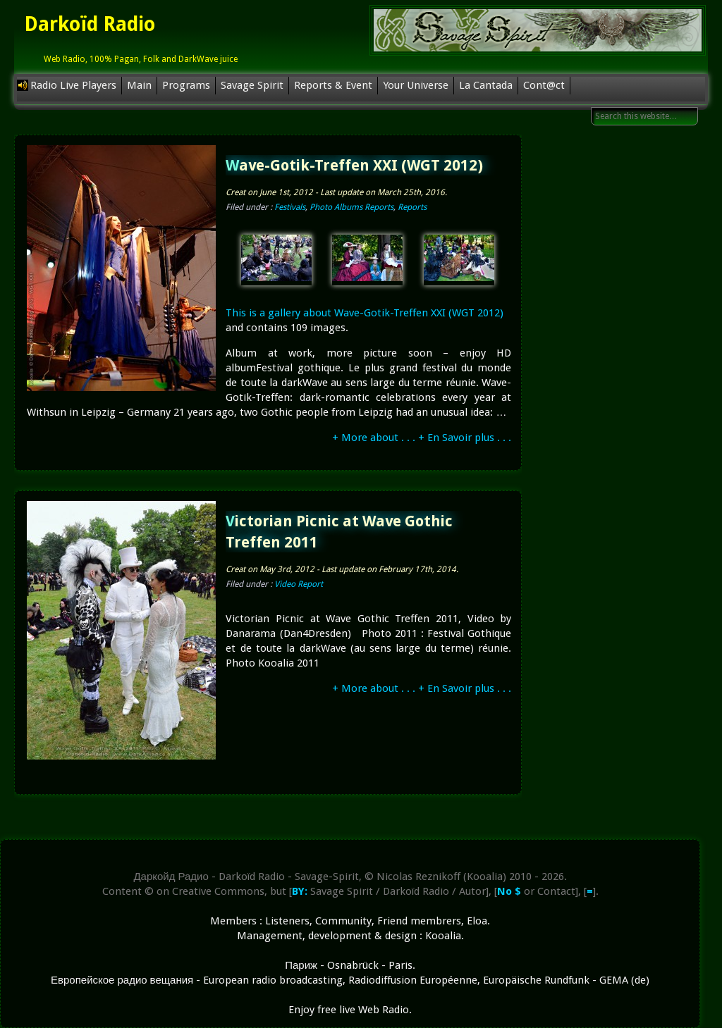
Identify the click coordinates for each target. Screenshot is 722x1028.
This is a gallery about (278, 312)
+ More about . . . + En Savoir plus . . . (421, 437)
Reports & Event (333, 85)
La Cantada (486, 85)
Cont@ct (544, 85)
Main (139, 85)
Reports (412, 207)
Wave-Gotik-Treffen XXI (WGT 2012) (354, 165)
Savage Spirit (252, 85)
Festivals (289, 207)
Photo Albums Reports (351, 207)
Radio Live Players (73, 85)
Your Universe (415, 85)
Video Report (298, 584)
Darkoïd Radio (89, 24)
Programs (186, 85)
